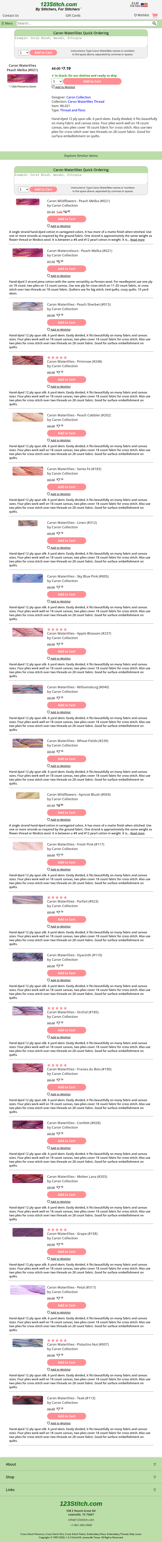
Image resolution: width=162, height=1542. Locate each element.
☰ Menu (7, 23)
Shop (10, 1477)
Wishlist (141, 15)
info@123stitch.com (81, 1520)
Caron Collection (78, 99)
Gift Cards (73, 15)
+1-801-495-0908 (81, 1525)
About (11, 1464)
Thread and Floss (72, 112)
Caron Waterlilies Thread (86, 103)
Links (10, 1489)
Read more (137, 243)
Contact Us (11, 15)
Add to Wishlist (63, 89)
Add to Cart (92, 83)
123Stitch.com (81, 1503)
